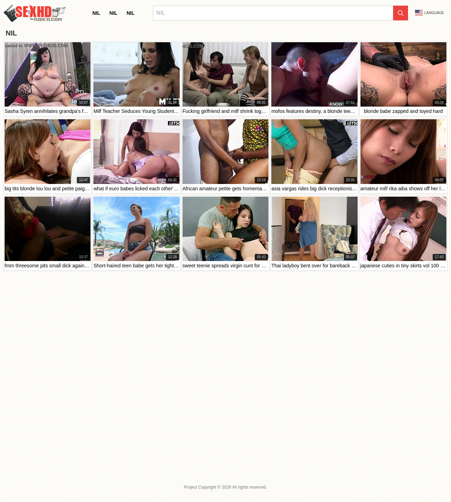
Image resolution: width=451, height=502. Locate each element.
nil (96, 13)
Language (429, 12)
